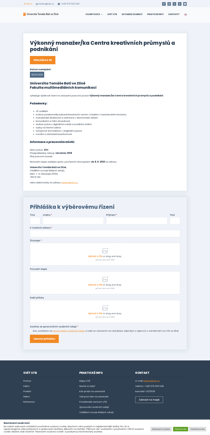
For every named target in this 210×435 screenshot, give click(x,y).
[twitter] (174, 4)
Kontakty (174, 14)
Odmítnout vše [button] (198, 429)
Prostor (27, 380)
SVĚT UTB (112, 14)
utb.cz (29, 3)
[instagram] (169, 4)
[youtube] (185, 4)
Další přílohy (37, 298)
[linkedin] (179, 4)
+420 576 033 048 (70, 3)
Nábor (26, 396)
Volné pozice (92, 14)
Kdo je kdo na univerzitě (92, 391)
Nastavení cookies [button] (161, 429)
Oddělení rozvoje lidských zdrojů (96, 412)
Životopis (36, 240)
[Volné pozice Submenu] (101, 14)
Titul (32, 215)
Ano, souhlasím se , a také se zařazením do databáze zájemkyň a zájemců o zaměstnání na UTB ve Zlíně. (106, 330)
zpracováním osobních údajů (69, 330)
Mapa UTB (84, 380)
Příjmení (111, 215)
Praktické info (155, 14)
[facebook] (164, 4)
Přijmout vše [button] (180, 429)
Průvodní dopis (38, 269)
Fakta (26, 386)
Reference (29, 401)
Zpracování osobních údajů (94, 407)
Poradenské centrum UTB (93, 401)
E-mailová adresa (41, 228)
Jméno (47, 215)
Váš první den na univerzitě (93, 396)
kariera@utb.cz (46, 3)
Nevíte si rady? (87, 386)
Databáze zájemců (132, 14)
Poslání (27, 391)
